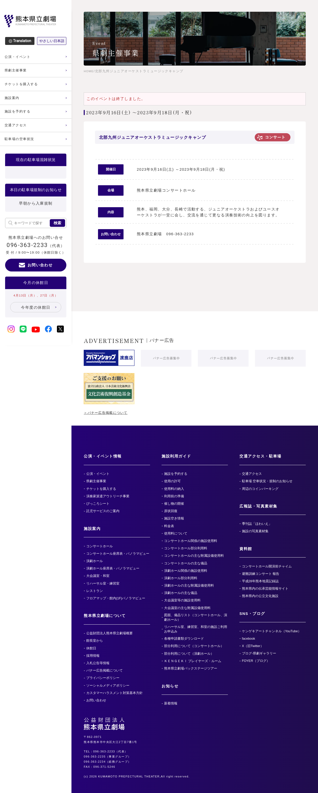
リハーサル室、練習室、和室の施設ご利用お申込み (195, 629)
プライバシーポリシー (102, 678)
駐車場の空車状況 (21, 146)
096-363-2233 (27, 264)
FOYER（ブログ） (256, 661)
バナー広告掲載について (104, 670)
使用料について (175, 533)
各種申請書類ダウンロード (184, 638)
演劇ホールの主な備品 (180, 593)
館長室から (94, 640)
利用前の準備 (174, 496)
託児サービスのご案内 (102, 511)
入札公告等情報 (97, 663)
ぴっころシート (97, 503)
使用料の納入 (174, 489)
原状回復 (170, 511)
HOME (89, 71)
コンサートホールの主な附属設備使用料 (194, 555)
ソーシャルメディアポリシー (107, 685)
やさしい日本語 (51, 41)
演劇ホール (94, 561)
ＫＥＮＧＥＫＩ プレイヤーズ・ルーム (193, 661)
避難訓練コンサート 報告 (260, 574)
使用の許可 (172, 481)
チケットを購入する (23, 87)
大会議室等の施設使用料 (182, 600)
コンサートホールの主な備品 (185, 563)
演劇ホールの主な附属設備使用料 (189, 585)
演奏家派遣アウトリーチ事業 (107, 496)
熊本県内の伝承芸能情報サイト (265, 588)
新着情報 (170, 703)
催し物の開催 (174, 503)
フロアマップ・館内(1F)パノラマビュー (115, 598)
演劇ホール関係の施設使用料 (185, 571)
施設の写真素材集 (255, 531)
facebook (248, 638)
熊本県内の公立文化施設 (260, 596)
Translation (22, 41)
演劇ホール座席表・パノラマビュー (112, 568)
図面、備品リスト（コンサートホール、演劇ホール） (195, 617)
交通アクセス (17, 131)
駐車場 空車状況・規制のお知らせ (267, 481)
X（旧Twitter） (253, 646)
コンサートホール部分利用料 (185, 548)
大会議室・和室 (97, 576)
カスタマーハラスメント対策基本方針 (114, 693)
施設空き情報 (174, 518)
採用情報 (93, 656)
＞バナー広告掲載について (109, 413)
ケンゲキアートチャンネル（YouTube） (271, 631)
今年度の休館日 (35, 327)
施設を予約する (19, 117)
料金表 (169, 526)
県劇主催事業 (17, 72)
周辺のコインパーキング (260, 489)
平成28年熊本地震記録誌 (260, 581)
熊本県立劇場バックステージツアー (190, 668)
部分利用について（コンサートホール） (194, 646)
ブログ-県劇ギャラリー (259, 653)
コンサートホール (99, 546)
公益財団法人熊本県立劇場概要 (109, 633)
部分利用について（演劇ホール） (189, 653)
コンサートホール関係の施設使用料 (190, 541)
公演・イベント (19, 57)
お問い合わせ (40, 284)
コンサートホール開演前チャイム (267, 566)
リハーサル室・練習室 (102, 583)
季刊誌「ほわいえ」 (257, 524)
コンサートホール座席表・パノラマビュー (117, 553)
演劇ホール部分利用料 (180, 578)
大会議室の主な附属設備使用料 (187, 608)
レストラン (94, 591)
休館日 (91, 648)
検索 (57, 242)
